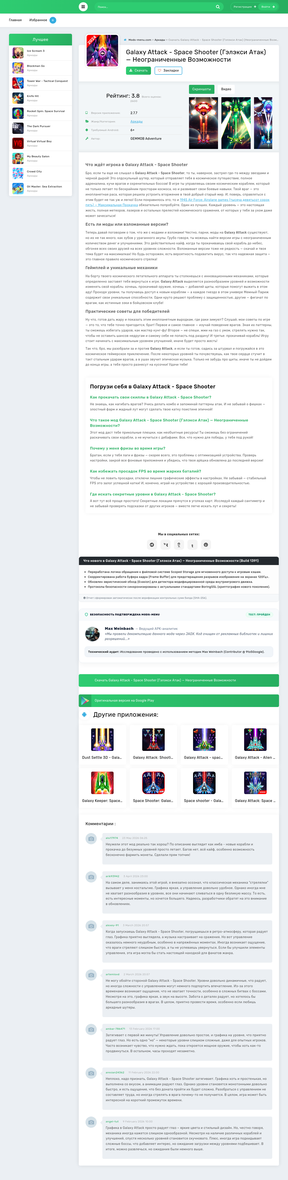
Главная (15, 20)
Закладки (168, 70)
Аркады (136, 122)
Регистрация (245, 6)
